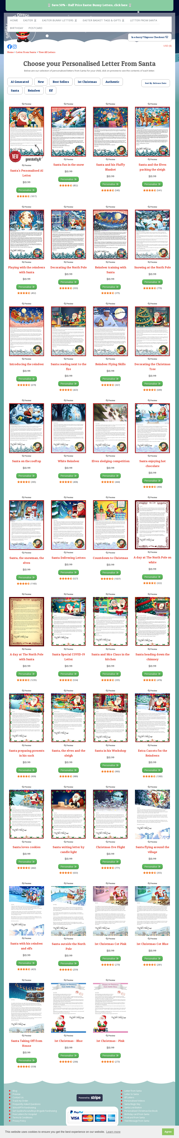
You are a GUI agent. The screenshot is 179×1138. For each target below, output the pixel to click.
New (41, 82)
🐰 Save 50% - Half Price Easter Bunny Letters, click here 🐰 (89, 5)
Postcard (35, 28)
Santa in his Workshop (110, 750)
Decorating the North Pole (68, 267)
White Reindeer (68, 461)
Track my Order (20, 1100)
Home (14, 20)
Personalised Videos (134, 1100)
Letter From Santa (26, 52)
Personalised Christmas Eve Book (140, 1110)
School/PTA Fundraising (24, 1107)
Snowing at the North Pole (152, 267)
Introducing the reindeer (26, 364)
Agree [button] (168, 1131)
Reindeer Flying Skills (110, 364)
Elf (51, 90)
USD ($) (167, 45)
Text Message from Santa (136, 1120)
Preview (26, 104)
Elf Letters (129, 1097)
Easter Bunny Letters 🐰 (59, 20)
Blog (15, 1090)
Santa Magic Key (132, 1104)
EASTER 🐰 (30, 20)
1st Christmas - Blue (69, 1041)
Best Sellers (61, 82)
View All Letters (47, 52)
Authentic (112, 82)
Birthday (16, 28)
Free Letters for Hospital (25, 1114)
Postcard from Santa (134, 1117)
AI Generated (20, 82)
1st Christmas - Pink (110, 1041)
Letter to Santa (131, 1094)
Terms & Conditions (22, 1117)
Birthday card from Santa (136, 1114)
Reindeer (34, 90)
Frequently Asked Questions (26, 1104)
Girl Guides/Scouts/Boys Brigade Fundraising (35, 1110)
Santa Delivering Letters (69, 557)
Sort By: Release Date (155, 83)
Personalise (26, 190)
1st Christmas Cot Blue (152, 944)
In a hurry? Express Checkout (149, 37)
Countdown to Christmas (110, 558)
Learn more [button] (113, 1131)
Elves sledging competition (111, 461)
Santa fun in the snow (68, 164)
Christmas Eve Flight (110, 847)
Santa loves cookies (27, 847)
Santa (15, 90)
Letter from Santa (143, 20)
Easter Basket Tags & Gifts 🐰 (104, 20)
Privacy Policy (19, 1120)
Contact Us (18, 1097)
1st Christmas (87, 82)
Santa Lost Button (133, 1107)
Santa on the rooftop (26, 461)
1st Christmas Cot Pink (110, 944)
